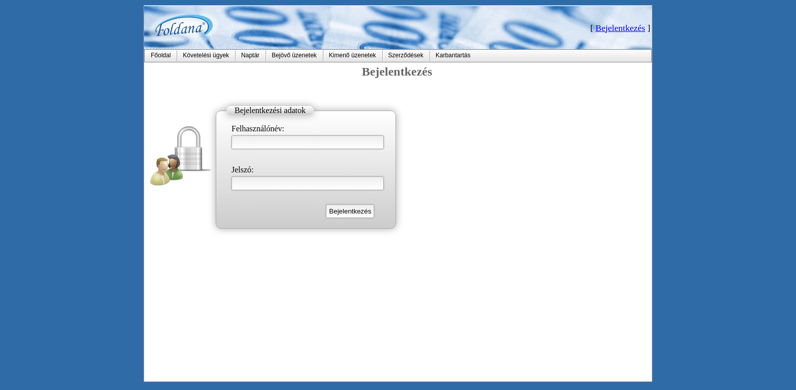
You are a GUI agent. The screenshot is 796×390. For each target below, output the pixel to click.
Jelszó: (242, 169)
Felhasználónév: (257, 128)
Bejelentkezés (620, 28)
